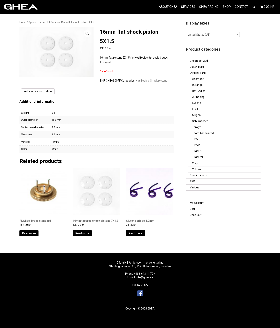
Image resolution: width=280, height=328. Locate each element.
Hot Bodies (52, 22)
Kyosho (196, 103)
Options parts (36, 22)
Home (22, 22)
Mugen (196, 115)
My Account (197, 202)
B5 (196, 139)
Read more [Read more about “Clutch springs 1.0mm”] (135, 233)
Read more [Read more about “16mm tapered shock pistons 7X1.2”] (82, 233)
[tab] (38, 91)
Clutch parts (197, 66)
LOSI (195, 109)
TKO (192, 181)
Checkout (195, 214)
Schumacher (200, 121)
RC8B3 (198, 157)
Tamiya (196, 127)
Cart (192, 208)
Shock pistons (158, 80)
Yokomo (197, 169)
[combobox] (213, 34)
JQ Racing (198, 96)
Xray (195, 163)
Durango (197, 84)
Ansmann (198, 78)
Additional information (38, 91)
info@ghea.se (144, 277)
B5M (197, 145)
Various (194, 187)
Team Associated (203, 133)
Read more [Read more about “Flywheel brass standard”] (29, 233)
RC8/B (198, 151)
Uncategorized (199, 60)
